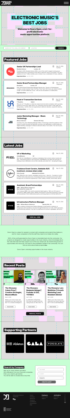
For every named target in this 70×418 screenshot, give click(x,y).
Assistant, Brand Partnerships (29, 185)
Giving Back (33, 403)
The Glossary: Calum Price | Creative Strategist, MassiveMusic (13, 291)
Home (31, 395)
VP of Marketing (24, 154)
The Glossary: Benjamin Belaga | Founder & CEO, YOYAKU (33, 291)
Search (61, 48)
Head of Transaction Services (29, 100)
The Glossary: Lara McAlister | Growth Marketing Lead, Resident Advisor (56, 291)
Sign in (44, 398)
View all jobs (35, 217)
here (45, 245)
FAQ (31, 405)
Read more (10, 306)
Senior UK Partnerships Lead (29, 67)
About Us (32, 398)
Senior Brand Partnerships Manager (32, 83)
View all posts (35, 313)
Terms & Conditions (33, 401)
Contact (32, 396)
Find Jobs (56, 396)
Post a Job (45, 396)
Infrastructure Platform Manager (30, 202)
